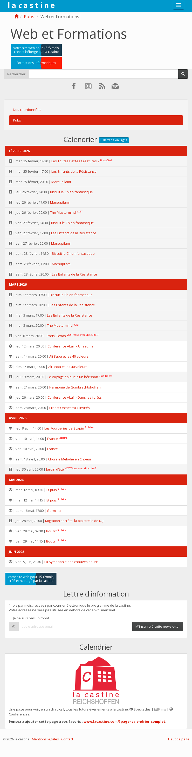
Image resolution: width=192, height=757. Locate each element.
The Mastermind (63, 212)
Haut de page (178, 739)
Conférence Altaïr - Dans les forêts (74, 397)
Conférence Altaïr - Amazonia (70, 346)
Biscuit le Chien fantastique (71, 192)
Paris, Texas (56, 335)
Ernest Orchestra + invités (69, 407)
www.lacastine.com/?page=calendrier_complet (124, 721)
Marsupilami (61, 181)
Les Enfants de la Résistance (74, 171)
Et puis (51, 489)
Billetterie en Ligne (113, 140)
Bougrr (51, 531)
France (52, 438)
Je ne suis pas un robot (29, 618)
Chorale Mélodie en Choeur (69, 459)
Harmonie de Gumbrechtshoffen (75, 387)
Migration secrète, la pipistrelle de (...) (74, 520)
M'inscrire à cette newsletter (157, 626)
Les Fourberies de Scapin (64, 428)
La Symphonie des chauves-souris (71, 561)
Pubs (29, 16)
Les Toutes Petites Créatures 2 (75, 161)
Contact (67, 739)
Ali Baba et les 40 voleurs (68, 356)
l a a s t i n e (31, 5)
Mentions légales (45, 739)
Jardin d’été (55, 469)
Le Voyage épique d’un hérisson (72, 376)
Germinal (54, 510)
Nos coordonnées (27, 109)
